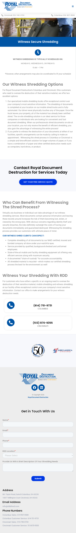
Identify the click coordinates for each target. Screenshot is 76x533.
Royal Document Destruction (38, 397)
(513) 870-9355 (43, 323)
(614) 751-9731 (42, 305)
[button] (73, 6)
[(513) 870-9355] (11, 322)
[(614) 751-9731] (11, 305)
